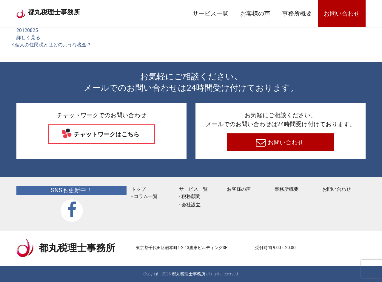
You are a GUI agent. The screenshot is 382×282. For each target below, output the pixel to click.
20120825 (27, 30)
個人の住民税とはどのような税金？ (51, 45)
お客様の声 (255, 13)
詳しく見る (28, 37)
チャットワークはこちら (106, 134)
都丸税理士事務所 (71, 12)
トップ (138, 189)
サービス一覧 (210, 13)
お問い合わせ (342, 13)
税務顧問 (191, 196)
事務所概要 (297, 13)
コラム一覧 (146, 196)
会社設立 (191, 205)
